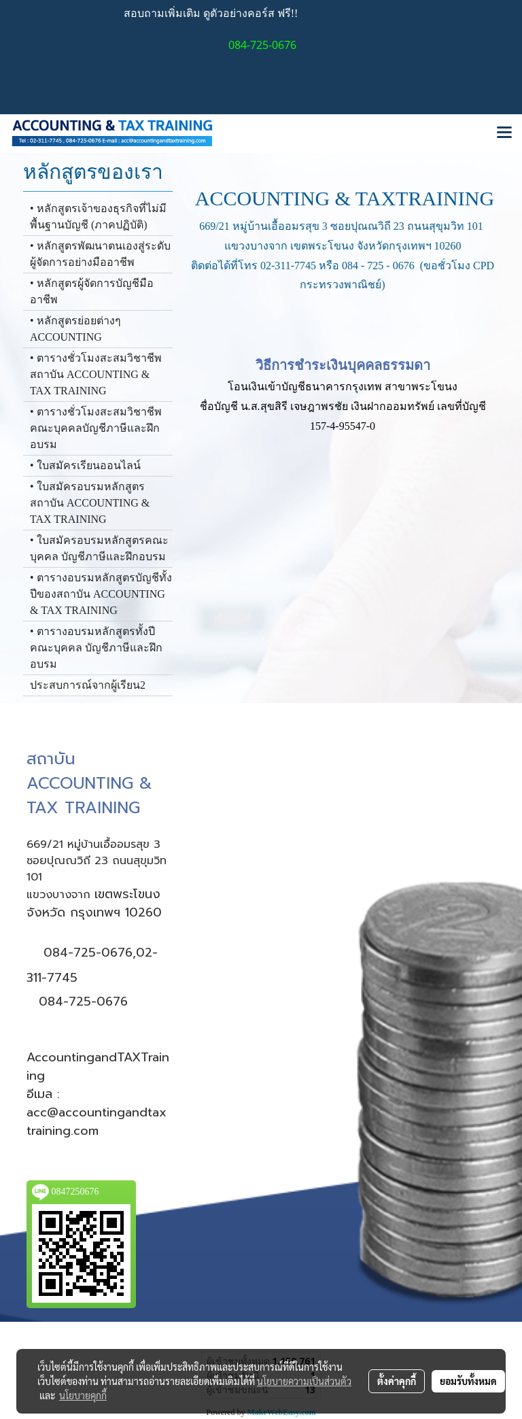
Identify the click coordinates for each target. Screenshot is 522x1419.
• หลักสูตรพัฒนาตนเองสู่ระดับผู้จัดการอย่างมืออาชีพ (100, 254)
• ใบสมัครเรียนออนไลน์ (85, 465)
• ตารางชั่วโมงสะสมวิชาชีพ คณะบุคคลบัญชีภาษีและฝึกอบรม (96, 428)
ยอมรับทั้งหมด (468, 1381)
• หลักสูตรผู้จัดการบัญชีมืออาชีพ (92, 291)
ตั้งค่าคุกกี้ (396, 1381)
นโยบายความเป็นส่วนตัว (304, 1381)
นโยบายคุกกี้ (83, 1395)
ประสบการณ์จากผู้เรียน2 (87, 685)
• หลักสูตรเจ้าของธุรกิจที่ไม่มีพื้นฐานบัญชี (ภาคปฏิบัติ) (98, 216)
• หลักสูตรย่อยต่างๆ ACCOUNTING (75, 329)
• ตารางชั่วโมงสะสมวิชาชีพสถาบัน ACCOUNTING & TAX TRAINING (96, 374)
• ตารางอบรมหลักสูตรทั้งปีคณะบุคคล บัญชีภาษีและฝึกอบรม (96, 648)
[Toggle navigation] (504, 133)
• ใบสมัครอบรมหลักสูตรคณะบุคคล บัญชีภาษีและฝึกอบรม (99, 548)
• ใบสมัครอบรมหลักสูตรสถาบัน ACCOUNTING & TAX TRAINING (90, 503)
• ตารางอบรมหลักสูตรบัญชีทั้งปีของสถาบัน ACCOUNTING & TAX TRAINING (101, 594)
